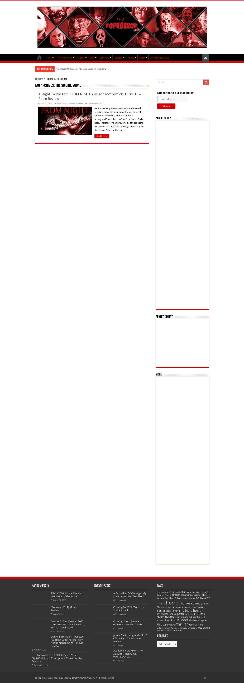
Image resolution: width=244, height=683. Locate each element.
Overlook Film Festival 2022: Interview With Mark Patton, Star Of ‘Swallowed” (68, 624)
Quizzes (118, 57)
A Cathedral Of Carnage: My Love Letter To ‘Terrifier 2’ (81, 68)
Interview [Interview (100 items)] (162, 614)
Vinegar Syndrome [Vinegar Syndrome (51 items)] (188, 628)
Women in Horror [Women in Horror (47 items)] (165, 630)
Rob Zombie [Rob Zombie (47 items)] (194, 617)
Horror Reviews (64, 57)
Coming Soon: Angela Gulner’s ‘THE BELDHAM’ (128, 623)
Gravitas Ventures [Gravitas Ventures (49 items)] (187, 598)
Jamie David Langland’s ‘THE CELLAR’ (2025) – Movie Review (130, 638)
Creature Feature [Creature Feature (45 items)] (164, 595)
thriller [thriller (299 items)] (182, 624)
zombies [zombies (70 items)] (177, 630)
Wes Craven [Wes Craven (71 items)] (204, 627)
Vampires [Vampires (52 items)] (175, 628)
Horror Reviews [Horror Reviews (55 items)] (198, 607)
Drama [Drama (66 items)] (197, 595)
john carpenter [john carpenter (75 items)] (176, 614)
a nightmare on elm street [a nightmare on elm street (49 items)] (169, 592)
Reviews (79, 104)
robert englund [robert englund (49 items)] (181, 617)
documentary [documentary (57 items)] (186, 595)
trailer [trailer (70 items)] (191, 624)
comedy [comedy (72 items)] (204, 592)
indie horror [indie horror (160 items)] (194, 610)
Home (39, 78)
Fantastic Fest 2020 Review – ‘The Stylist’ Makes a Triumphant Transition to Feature (57, 658)
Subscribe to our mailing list (175, 92)
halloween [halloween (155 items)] (203, 598)
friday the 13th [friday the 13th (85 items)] (170, 598)
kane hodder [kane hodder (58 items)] (191, 614)
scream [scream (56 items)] (160, 620)
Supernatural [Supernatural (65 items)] (169, 624)
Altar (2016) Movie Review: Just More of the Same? (66, 595)
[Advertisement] (182, 215)
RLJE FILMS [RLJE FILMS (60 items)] (169, 617)
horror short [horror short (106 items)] (165, 610)
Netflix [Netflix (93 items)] (201, 614)
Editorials (104, 57)
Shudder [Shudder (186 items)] (181, 620)
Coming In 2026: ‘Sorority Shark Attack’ (128, 609)
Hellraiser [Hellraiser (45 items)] (161, 604)
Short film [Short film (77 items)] (170, 620)
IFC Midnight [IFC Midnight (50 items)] (178, 611)
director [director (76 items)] (176, 594)
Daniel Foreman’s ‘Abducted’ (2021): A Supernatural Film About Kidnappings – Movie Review (67, 641)
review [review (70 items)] (160, 617)
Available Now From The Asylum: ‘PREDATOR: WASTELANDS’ (128, 653)
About (131, 57)
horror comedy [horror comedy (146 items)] (191, 603)
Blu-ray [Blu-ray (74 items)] (185, 592)
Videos (81, 57)
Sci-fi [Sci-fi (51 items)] (202, 617)
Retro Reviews (69, 104)
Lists (92, 57)
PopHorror (39, 57)
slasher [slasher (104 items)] (193, 620)
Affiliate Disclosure (159, 57)
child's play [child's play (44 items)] (194, 592)
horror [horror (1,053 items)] (173, 603)
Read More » (102, 136)
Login (142, 57)
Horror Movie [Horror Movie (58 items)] (167, 607)
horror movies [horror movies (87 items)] (182, 607)
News (48, 57)
